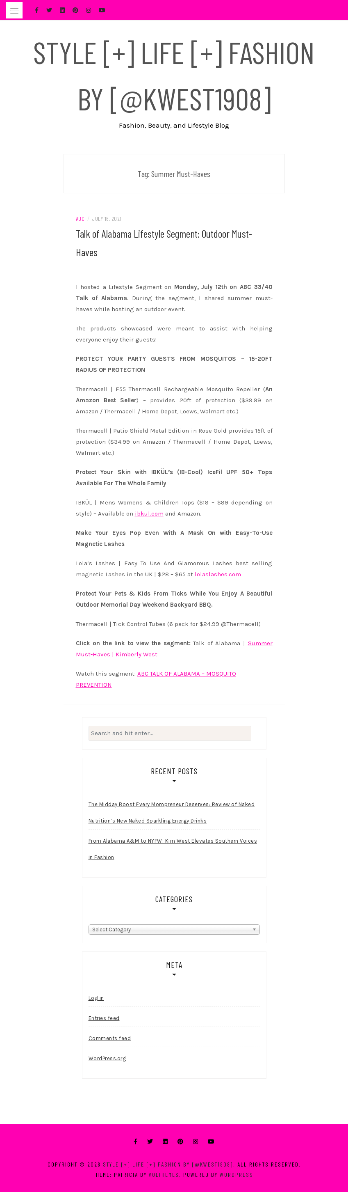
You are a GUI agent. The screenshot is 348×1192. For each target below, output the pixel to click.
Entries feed (104, 1018)
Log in (96, 998)
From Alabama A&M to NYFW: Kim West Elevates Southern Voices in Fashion (173, 849)
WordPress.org (107, 1058)
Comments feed (110, 1038)
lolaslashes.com (218, 574)
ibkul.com (149, 513)
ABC (80, 218)
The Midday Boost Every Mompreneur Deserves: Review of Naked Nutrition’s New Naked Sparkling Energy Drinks (172, 812)
